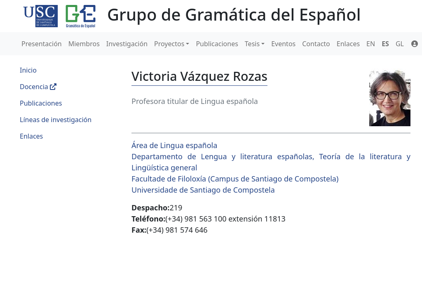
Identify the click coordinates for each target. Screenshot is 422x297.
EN (370, 43)
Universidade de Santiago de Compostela (203, 190)
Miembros (84, 43)
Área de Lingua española (174, 145)
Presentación (41, 43)
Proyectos (169, 43)
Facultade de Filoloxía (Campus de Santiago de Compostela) (234, 179)
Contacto (316, 43)
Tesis (252, 43)
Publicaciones (217, 43)
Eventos (283, 43)
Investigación (127, 43)
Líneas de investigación (55, 119)
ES (385, 43)
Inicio (28, 70)
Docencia (38, 86)
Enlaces (348, 43)
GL (400, 43)
